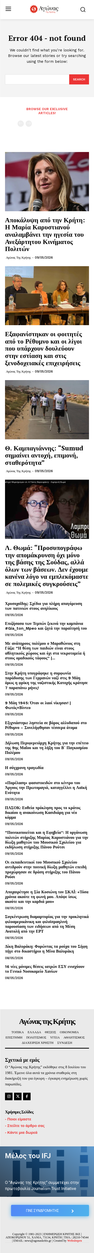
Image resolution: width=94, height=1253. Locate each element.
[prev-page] (21, 123)
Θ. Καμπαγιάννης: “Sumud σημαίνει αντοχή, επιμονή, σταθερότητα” (44, 455)
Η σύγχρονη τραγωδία (24, 767)
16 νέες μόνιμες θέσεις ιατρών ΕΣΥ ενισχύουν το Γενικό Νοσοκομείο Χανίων (44, 969)
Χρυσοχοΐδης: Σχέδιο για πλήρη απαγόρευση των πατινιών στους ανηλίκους (43, 606)
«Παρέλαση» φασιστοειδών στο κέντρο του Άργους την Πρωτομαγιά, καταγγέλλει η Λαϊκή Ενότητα (46, 787)
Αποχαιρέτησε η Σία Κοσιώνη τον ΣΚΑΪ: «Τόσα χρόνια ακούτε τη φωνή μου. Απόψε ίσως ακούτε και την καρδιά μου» (46, 897)
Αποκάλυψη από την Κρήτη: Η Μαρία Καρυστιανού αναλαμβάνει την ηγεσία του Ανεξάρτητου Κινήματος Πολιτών (45, 234)
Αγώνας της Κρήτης (18, 257)
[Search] (79, 79)
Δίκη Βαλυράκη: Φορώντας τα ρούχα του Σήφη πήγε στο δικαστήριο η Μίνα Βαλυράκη (46, 949)
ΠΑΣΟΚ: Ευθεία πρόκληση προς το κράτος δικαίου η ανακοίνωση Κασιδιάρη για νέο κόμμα (42, 812)
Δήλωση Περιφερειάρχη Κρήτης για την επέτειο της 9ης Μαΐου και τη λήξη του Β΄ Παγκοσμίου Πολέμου (46, 748)
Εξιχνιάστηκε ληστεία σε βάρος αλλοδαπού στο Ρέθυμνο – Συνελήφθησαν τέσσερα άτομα (46, 725)
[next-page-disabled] (29, 123)
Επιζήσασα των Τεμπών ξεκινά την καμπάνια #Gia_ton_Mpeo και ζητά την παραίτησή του (46, 626)
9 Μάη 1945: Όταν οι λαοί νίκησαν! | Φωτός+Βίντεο (38, 705)
